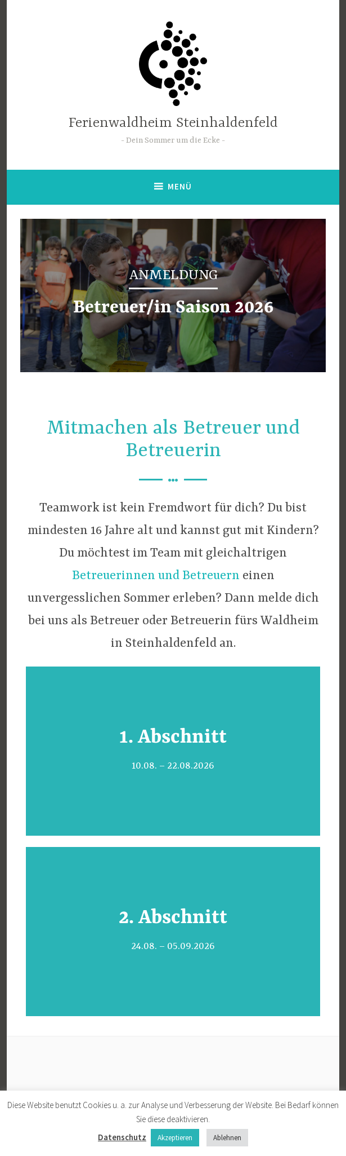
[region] (173, 295)
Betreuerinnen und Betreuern (156, 576)
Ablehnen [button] (227, 1137)
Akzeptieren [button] (175, 1137)
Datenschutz (122, 1137)
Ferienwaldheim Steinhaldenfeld (173, 123)
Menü (180, 186)
